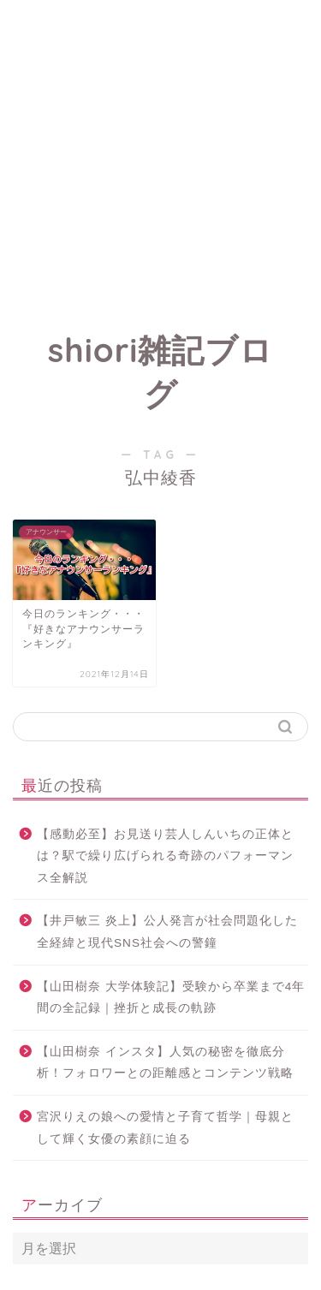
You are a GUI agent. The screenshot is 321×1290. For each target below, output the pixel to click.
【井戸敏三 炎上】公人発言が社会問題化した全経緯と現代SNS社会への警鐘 (167, 931)
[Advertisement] (160, 160)
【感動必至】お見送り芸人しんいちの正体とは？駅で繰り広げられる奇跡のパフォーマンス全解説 (165, 856)
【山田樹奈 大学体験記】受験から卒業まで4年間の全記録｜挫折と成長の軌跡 (171, 997)
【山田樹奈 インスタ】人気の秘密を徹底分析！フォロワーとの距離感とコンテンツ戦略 (165, 1062)
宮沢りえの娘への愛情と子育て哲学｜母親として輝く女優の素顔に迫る (165, 1127)
